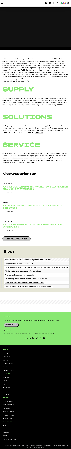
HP (3, 428)
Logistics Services (8, 411)
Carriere (5, 353)
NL (57, 3)
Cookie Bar (8, 445)
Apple (4, 425)
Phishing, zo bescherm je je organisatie (19, 275)
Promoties (5, 391)
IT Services (6, 408)
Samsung (5, 435)
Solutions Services (8, 415)
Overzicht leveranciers (9, 439)
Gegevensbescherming (20, 445)
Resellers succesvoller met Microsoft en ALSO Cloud (24, 283)
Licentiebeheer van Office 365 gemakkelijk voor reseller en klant (29, 286)
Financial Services (8, 404)
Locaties (5, 360)
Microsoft (5, 432)
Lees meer (61, 105)
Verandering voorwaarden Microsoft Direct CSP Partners (26, 279)
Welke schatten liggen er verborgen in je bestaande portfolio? (28, 260)
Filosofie (5, 367)
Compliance (6, 356)
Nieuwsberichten (7, 363)
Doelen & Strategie (8, 370)
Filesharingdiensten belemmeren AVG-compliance (23, 271)
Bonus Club (6, 377)
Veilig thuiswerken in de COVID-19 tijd (19, 264)
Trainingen (5, 394)
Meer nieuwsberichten (16, 239)
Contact (4, 380)
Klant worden (6, 387)
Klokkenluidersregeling (60, 445)
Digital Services (7, 401)
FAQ (3, 384)
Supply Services (7, 418)
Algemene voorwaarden (43, 445)
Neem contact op (11, 325)
